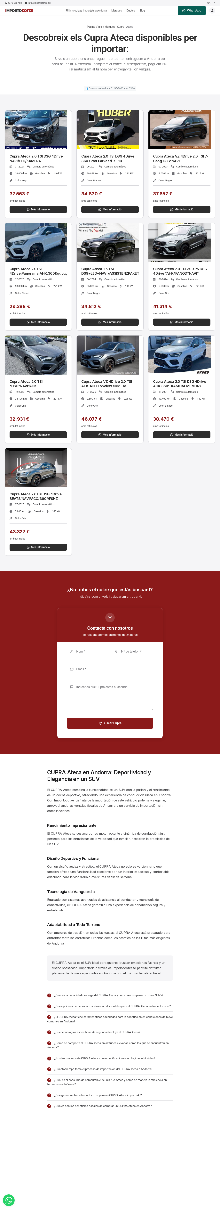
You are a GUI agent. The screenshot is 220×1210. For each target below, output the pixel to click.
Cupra (120, 26)
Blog (142, 10)
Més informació (38, 209)
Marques (116, 10)
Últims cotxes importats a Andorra (86, 10)
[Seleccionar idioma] (211, 3)
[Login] (212, 10)
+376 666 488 (13, 3)
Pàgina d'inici (95, 26)
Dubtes (131, 10)
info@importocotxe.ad (38, 3)
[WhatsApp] (9, 1200)
